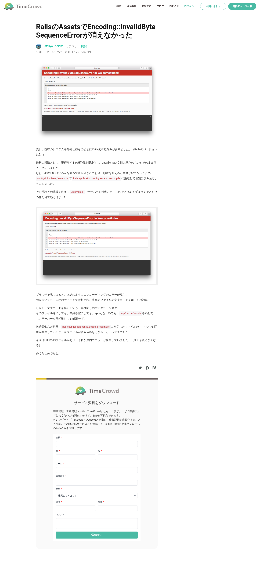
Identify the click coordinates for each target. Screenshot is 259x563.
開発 (84, 46)
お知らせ (174, 6)
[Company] (97, 444)
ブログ (160, 6)
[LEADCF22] (76, 508)
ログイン (189, 6)
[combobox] (97, 495)
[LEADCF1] (97, 523)
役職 (101, 502)
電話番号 (61, 476)
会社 (59, 437)
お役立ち (146, 6)
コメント (60, 514)
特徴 (118, 6)
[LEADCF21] (118, 508)
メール (60, 463)
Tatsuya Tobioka (53, 46)
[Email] (97, 470)
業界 (59, 489)
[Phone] (97, 483)
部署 (59, 502)
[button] (97, 535)
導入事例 (131, 6)
